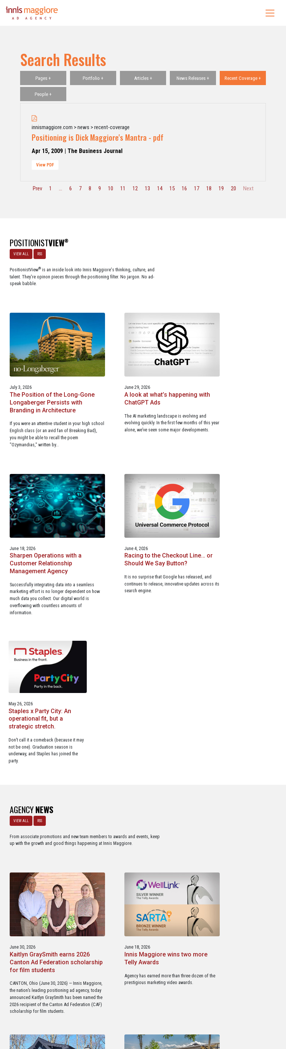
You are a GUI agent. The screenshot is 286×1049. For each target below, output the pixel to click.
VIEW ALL (20, 253)
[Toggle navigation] (270, 13)
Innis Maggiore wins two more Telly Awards (232, 640)
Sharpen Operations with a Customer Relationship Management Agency (44, 475)
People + (43, 94)
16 (184, 188)
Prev (37, 188)
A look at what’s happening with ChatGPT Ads (235, 309)
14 (159, 188)
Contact (147, 1011)
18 (209, 188)
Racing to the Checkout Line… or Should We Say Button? (136, 475)
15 (172, 188)
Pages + (43, 78)
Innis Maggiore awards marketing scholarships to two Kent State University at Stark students (236, 817)
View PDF (45, 165)
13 (147, 188)
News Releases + (193, 78)
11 (122, 188)
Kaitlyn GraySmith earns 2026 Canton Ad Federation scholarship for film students (141, 648)
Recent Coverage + (243, 78)
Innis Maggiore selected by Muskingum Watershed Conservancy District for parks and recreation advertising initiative (141, 821)
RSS (38, 253)
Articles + (143, 78)
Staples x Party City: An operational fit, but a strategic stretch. (230, 475)
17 (196, 188)
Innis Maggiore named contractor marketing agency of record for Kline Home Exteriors (45, 817)
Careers (107, 1011)
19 (221, 188)
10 (110, 188)
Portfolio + (93, 78)
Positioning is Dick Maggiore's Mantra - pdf (97, 137)
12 (135, 188)
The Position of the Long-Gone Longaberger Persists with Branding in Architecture (142, 317)
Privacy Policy (173, 1011)
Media (127, 1011)
